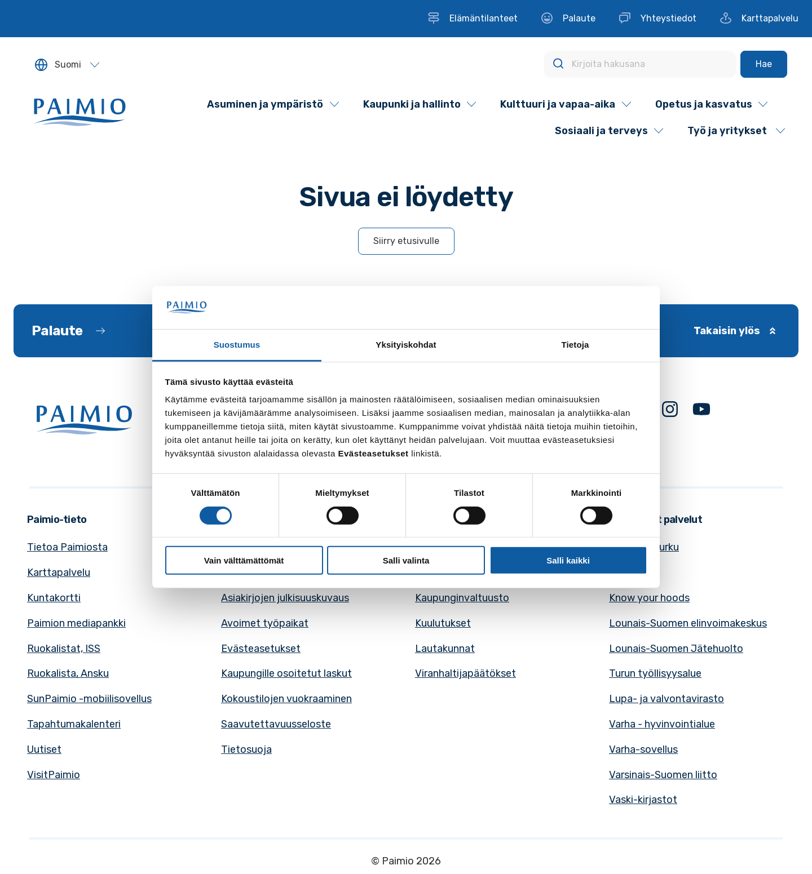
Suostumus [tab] (237, 344)
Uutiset (44, 749)
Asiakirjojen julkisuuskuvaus (285, 598)
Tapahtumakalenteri (74, 724)
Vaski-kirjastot (643, 799)
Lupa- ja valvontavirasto (666, 699)
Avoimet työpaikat (264, 623)
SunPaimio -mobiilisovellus (89, 699)
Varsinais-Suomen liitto (663, 775)
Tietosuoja (246, 749)
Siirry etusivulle (406, 241)
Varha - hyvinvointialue (662, 724)
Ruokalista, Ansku (68, 673)
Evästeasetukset (261, 648)
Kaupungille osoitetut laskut (286, 673)
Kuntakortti (54, 598)
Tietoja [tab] (575, 344)
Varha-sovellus (643, 749)
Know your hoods (649, 598)
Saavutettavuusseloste (276, 724)
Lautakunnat (445, 648)
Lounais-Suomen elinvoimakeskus (688, 623)
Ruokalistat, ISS (63, 648)
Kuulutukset (443, 623)
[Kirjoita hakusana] (640, 64)
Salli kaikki (568, 560)
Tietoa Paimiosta (67, 547)
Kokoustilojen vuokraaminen (286, 699)
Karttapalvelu (58, 572)
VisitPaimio (53, 775)
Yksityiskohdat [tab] (406, 344)
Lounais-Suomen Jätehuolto (676, 648)
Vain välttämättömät (244, 560)
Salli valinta (406, 560)
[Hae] (763, 64)
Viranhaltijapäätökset (465, 673)
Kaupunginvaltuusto (462, 598)
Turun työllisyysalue (655, 673)
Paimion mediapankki (76, 623)
